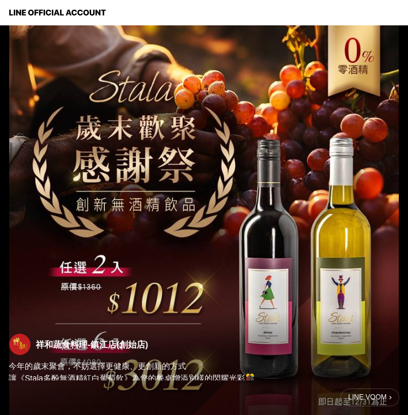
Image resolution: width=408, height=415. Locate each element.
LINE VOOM (367, 397)
